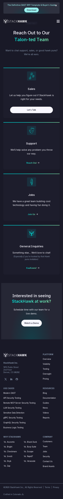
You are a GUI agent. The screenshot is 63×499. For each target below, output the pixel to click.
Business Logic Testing (13, 427)
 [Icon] (58, 21)
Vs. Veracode (29, 461)
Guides (46, 403)
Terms (48, 487)
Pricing (46, 379)
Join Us (31, 214)
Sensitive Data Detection (13, 413)
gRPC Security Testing (13, 418)
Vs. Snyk (7, 461)
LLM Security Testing (12, 408)
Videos (46, 413)
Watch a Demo (31, 323)
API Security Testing (12, 398)
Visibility (46, 364)
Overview (47, 359)
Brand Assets (48, 466)
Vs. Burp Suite (30, 447)
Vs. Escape (28, 451)
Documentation (49, 398)
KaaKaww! (31, 268)
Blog (45, 393)
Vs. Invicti (8, 456)
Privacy (56, 487)
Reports (46, 418)
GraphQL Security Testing (14, 422)
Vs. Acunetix (9, 442)
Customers (47, 441)
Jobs (45, 451)
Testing (46, 369)
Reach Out (31, 163)
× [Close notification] (56, 5)
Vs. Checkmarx (10, 451)
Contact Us (47, 461)
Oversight (47, 374)
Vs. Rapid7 (28, 456)
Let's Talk (31, 110)
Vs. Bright (8, 447)
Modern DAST (9, 393)
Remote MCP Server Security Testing (19, 403)
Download (31, 10)
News (45, 408)
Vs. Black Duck (30, 442)
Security (46, 456)
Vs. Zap (7, 466)
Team (45, 446)
